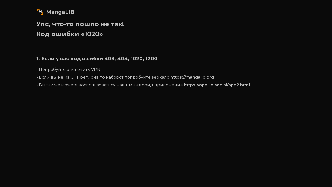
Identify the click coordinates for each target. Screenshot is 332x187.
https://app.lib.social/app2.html (217, 85)
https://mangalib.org (192, 77)
